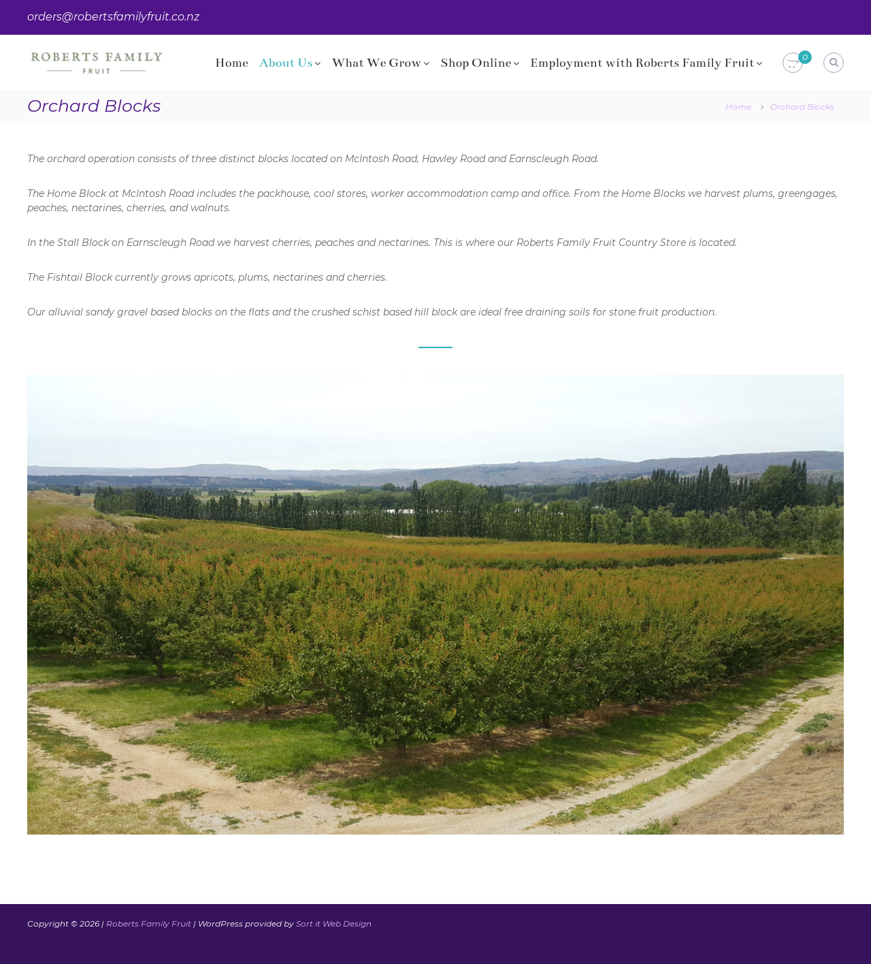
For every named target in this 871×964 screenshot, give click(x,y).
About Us (286, 62)
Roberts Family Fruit (148, 923)
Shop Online (475, 62)
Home (231, 62)
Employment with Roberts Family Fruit (642, 62)
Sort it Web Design (334, 923)
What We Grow (376, 62)
